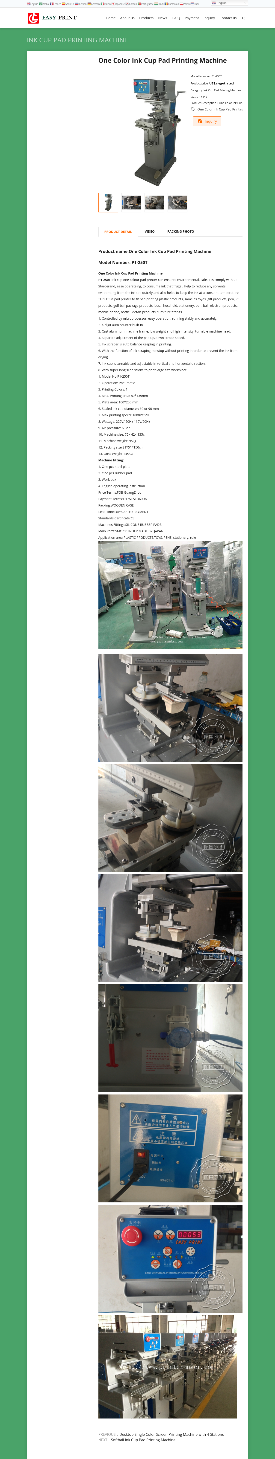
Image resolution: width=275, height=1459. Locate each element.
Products (146, 17)
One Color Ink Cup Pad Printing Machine (228, 109)
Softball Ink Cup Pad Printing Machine (143, 1439)
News (162, 17)
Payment (192, 17)
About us (127, 17)
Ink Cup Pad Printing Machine (77, 39)
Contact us (228, 17)
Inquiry (209, 17)
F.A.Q (176, 17)
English (219, 3)
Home (110, 17)
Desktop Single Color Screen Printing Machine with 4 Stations (171, 1434)
